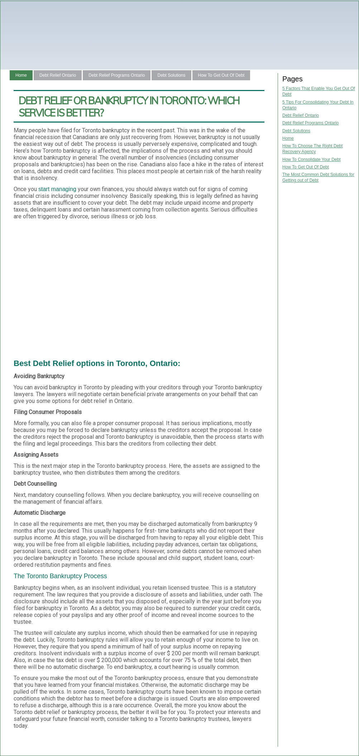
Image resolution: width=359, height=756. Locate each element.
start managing (57, 189)
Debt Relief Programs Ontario (116, 75)
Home (21, 75)
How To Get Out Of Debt (221, 75)
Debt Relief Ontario (57, 75)
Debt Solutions (171, 75)
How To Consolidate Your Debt (311, 159)
